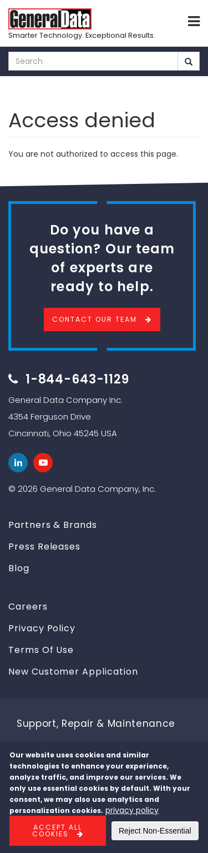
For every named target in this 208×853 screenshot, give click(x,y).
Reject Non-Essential (155, 830)
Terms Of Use (41, 650)
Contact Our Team (94, 319)
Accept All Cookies (57, 830)
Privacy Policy (41, 628)
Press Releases (44, 546)
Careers (28, 606)
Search (188, 62)
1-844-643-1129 (77, 379)
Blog (18, 568)
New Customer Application (73, 671)
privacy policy (132, 810)
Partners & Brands (52, 524)
